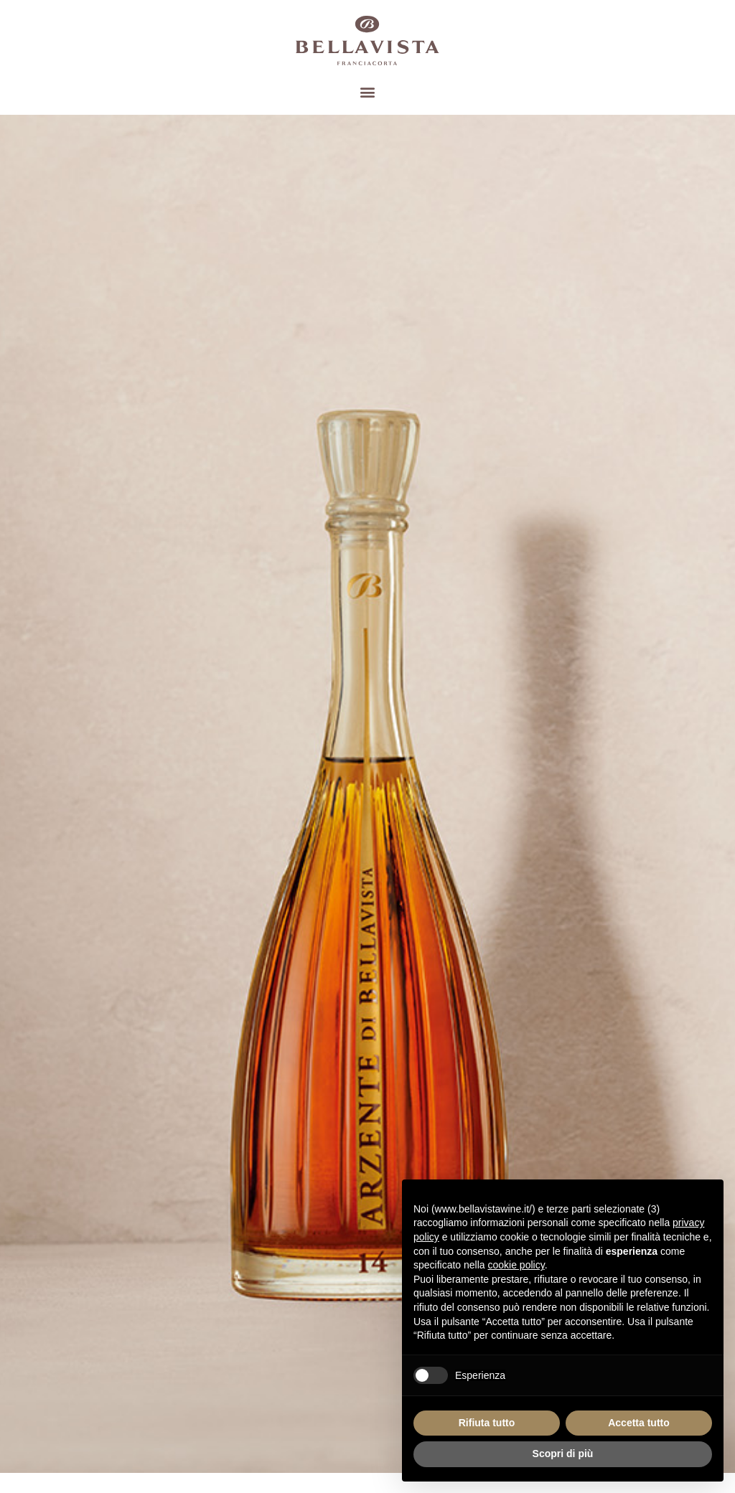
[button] (368, 91)
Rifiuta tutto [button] (487, 1422)
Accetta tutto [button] (639, 1422)
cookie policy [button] (516, 1265)
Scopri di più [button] (563, 1453)
